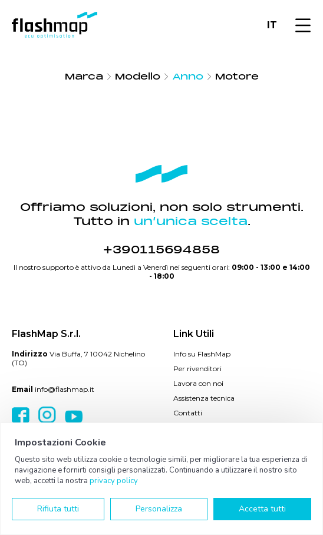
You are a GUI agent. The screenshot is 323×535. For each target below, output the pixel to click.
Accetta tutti (262, 508)
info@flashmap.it (64, 389)
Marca (84, 76)
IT (272, 25)
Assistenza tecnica (204, 398)
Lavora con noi (198, 383)
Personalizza (159, 508)
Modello (137, 76)
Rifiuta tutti (58, 508)
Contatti (187, 412)
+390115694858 (161, 249)
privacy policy (114, 480)
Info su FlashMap (201, 353)
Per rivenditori (197, 368)
